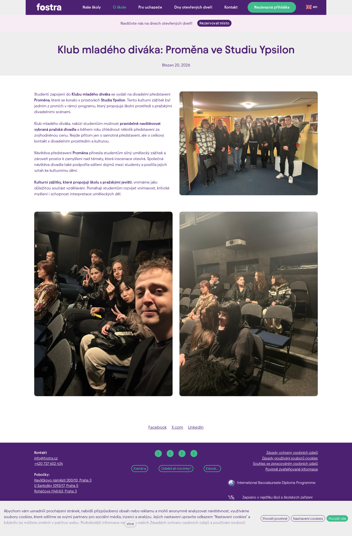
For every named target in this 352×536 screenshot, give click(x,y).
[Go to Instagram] (170, 452)
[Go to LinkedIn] (182, 452)
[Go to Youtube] (194, 452)
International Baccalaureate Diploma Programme (276, 481)
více (130, 524)
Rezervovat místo (214, 27)
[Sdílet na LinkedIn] (196, 426)
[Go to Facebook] (158, 452)
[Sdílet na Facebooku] (157, 426)
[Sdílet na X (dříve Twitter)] (177, 426)
